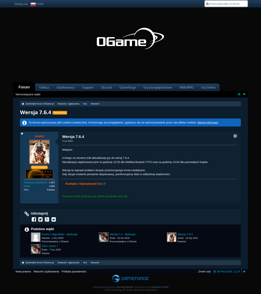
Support (88, 87)
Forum (24, 87)
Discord (106, 87)
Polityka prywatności (74, 271)
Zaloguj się (21, 3)
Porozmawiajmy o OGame (55, 241)
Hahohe (46, 238)
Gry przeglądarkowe (158, 87)
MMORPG (187, 87)
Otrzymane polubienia (35, 182)
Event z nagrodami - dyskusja (59, 234)
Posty (27, 186)
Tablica (44, 87)
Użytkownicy (65, 87)
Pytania (45, 253)
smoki (181, 238)
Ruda (112, 238)
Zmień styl (204, 271)
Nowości (182, 241)
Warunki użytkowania (46, 271)
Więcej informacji (208, 122)
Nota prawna (23, 271)
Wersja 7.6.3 (185, 234)
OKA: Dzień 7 (50, 246)
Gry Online (208, 87)
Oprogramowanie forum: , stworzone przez (130, 287)
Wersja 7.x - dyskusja (122, 234)
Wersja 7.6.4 (35, 112)
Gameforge (127, 87)
